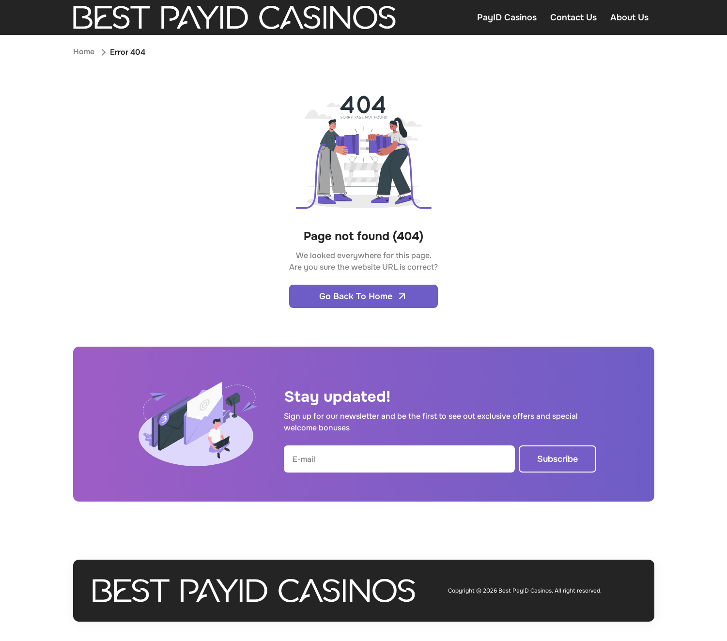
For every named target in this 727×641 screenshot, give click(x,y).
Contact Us (573, 17)
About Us (629, 17)
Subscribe (557, 459)
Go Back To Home (363, 296)
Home (83, 52)
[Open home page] (234, 17)
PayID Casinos (507, 17)
